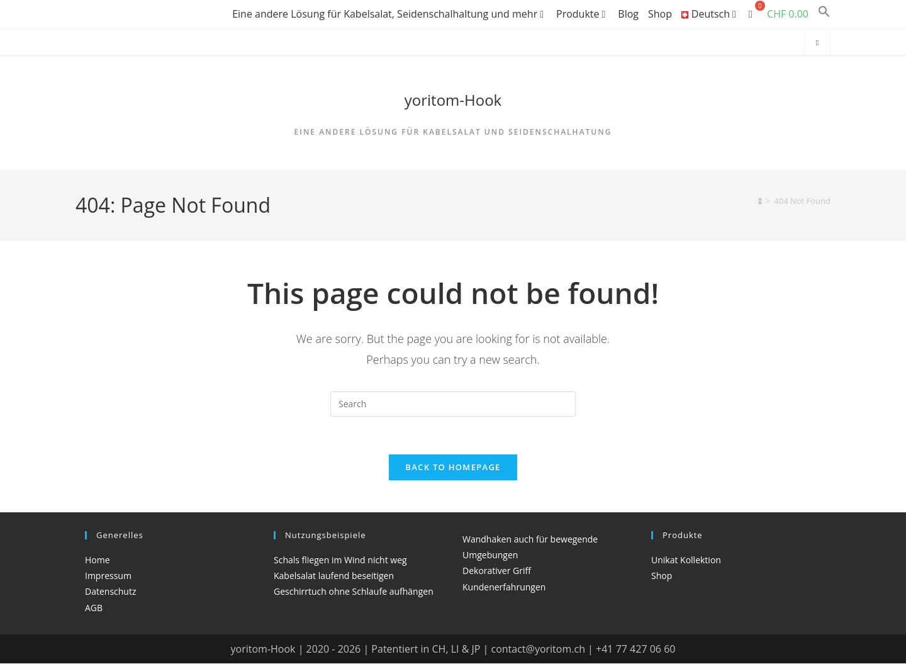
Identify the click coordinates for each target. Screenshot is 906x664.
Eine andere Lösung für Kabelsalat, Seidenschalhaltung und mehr (389, 14)
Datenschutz (110, 592)
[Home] (760, 200)
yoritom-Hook (453, 99)
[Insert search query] (453, 404)
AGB (94, 608)
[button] (824, 14)
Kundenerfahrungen (503, 588)
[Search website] (817, 43)
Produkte (582, 14)
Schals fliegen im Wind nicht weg (340, 560)
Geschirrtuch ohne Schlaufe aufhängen (353, 592)
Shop (660, 14)
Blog (628, 14)
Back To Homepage (452, 467)
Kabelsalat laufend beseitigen (334, 576)
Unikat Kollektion (686, 560)
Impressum (108, 576)
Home (97, 560)
